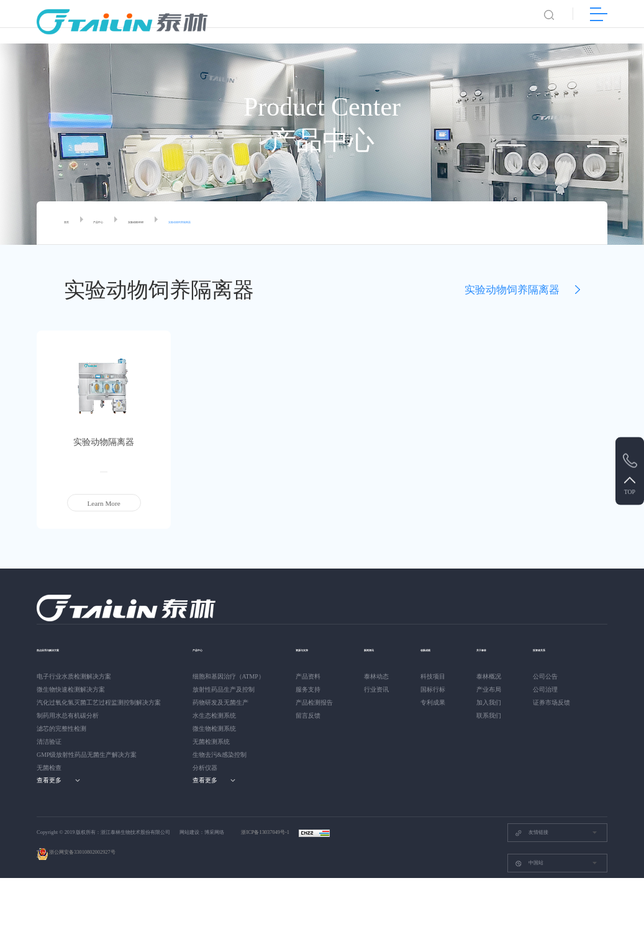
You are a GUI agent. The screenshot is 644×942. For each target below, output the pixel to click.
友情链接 (531, 896)
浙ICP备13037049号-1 (266, 896)
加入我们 (493, 702)
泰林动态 (376, 676)
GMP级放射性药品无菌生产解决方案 (87, 754)
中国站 (529, 926)
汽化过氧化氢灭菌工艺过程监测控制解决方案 (99, 702)
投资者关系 (54, 789)
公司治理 (49, 830)
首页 (71, 223)
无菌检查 (49, 767)
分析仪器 (205, 767)
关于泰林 (495, 648)
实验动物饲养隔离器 (252, 223)
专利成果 (435, 702)
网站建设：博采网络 (201, 896)
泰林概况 (493, 676)
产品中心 (115, 223)
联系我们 (493, 715)
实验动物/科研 (175, 223)
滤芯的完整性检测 (61, 728)
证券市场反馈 (55, 843)
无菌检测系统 (211, 741)
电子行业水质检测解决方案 (74, 676)
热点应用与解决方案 (67, 648)
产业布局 (493, 689)
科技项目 (435, 676)
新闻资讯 (377, 648)
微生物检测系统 (214, 728)
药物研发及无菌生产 (220, 702)
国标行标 (435, 689)
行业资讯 (376, 689)
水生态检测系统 (214, 715)
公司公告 (49, 817)
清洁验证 (49, 741)
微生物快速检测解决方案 (71, 689)
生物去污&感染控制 (220, 754)
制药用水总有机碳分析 (68, 715)
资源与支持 (313, 648)
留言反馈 (308, 715)
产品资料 (308, 676)
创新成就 (436, 648)
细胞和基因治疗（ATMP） (229, 676)
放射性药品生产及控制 (224, 689)
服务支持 (308, 689)
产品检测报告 (314, 702)
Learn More (104, 503)
